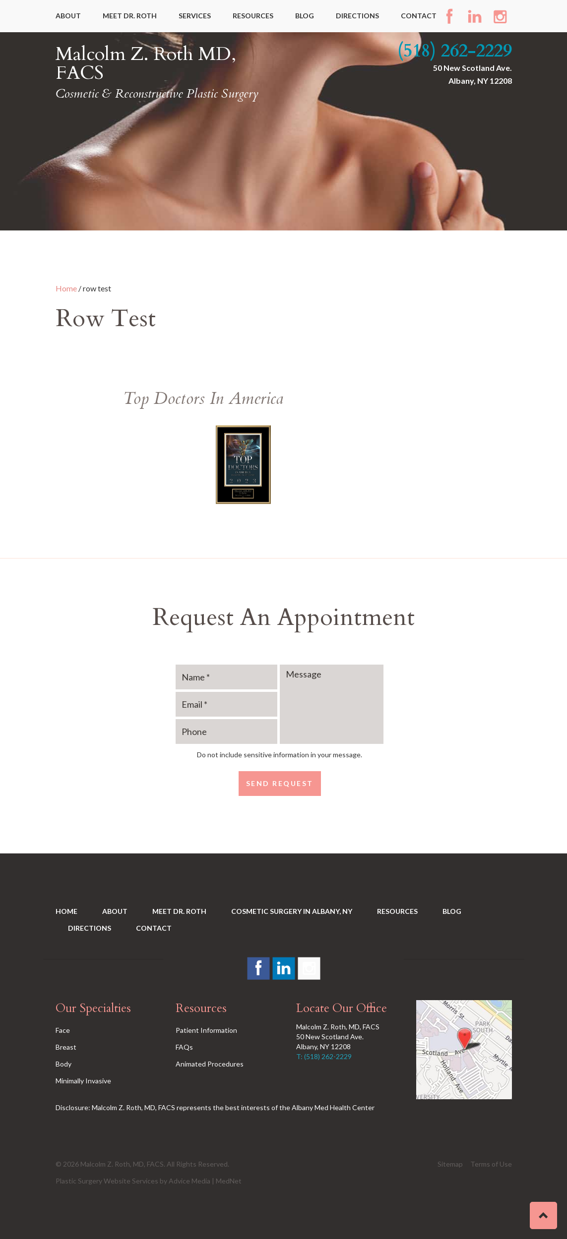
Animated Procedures (210, 1064)
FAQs (184, 1047)
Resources (253, 15)
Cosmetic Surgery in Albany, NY (291, 911)
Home (66, 288)
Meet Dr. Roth (130, 15)
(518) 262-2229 (454, 51)
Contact (419, 15)
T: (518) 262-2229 (324, 1056)
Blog (304, 15)
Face (63, 1030)
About (68, 15)
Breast (66, 1047)
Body (63, 1064)
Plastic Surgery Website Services (107, 1181)
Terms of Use (491, 1164)
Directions (357, 15)
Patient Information (206, 1030)
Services (195, 15)
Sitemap (450, 1164)
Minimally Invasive (83, 1080)
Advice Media (189, 1181)
